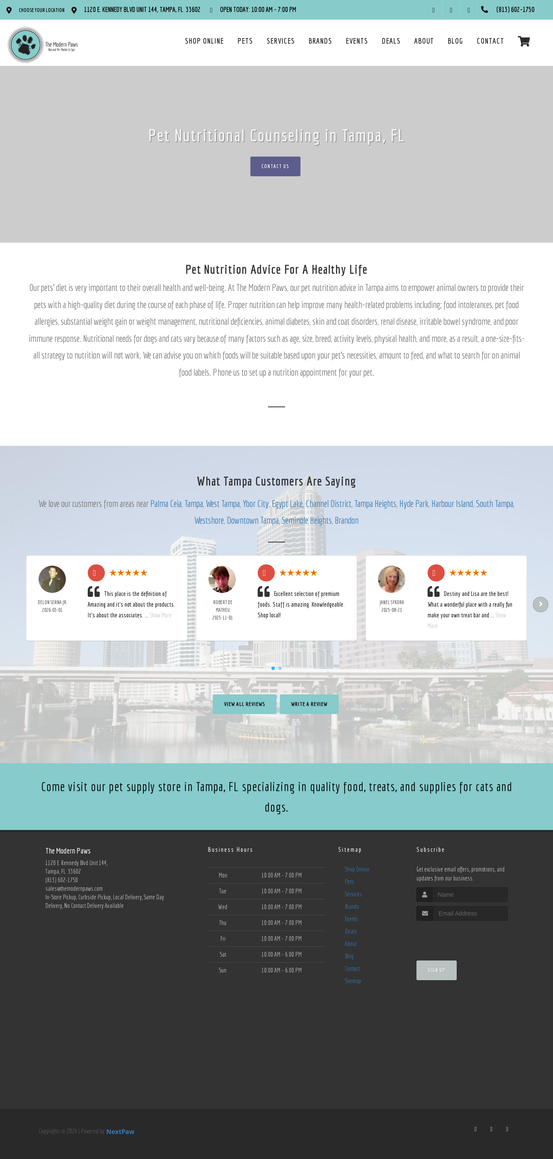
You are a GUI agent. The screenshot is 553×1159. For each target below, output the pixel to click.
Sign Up (437, 970)
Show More (161, 615)
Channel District (328, 503)
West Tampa (223, 503)
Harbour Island (452, 503)
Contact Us (275, 166)
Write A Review (309, 704)
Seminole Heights (307, 520)
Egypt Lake (287, 503)
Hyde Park (413, 503)
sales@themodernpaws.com (74, 888)
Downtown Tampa (253, 520)
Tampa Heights (375, 503)
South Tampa (494, 503)
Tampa (193, 503)
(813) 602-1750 (61, 880)
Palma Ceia (165, 503)
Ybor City (256, 503)
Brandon (347, 520)
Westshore (209, 520)
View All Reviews (244, 704)
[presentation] (462, 937)
